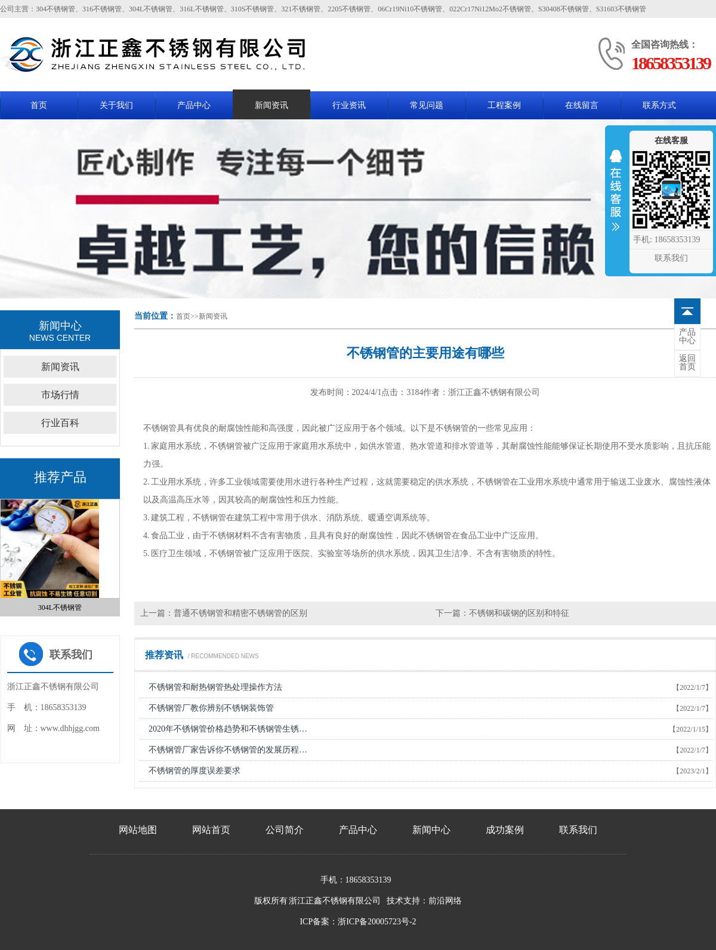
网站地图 (138, 830)
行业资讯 (349, 105)
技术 (395, 900)
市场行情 (60, 395)
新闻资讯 (271, 105)
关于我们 (116, 105)
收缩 (615, 198)
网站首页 (211, 830)
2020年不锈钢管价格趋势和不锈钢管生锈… (228, 728)
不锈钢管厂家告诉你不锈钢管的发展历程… (228, 749)
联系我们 (578, 830)
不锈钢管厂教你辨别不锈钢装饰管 (211, 708)
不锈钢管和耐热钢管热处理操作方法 (215, 687)
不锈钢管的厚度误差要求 (194, 770)
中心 (687, 336)
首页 (38, 105)
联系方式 (659, 105)
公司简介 (285, 830)
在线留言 (581, 105)
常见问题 (426, 105)
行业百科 (60, 423)
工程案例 (504, 105)
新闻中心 (431, 830)
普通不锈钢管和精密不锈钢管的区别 (240, 613)
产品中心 (194, 105)
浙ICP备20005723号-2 (377, 921)
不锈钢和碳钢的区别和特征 (519, 613)
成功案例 (505, 830)
